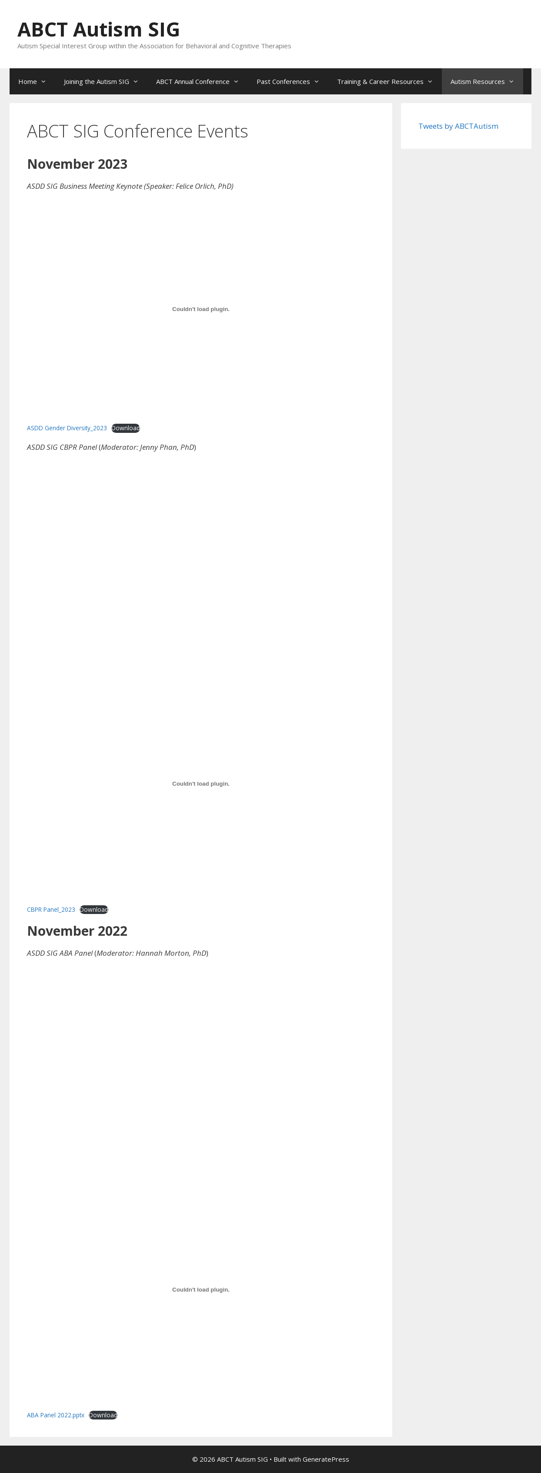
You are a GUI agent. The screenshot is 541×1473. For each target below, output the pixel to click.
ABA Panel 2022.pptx (55, 1415)
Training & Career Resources (389, 81)
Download (125, 428)
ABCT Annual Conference (202, 81)
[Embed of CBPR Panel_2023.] (201, 784)
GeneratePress (326, 1459)
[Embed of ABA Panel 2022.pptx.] (201, 1289)
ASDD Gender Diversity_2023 (67, 428)
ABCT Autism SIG (98, 29)
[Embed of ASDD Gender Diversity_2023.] (201, 309)
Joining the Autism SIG (105, 81)
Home (36, 81)
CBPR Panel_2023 (51, 909)
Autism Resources (487, 81)
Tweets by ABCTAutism (458, 126)
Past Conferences (292, 81)
